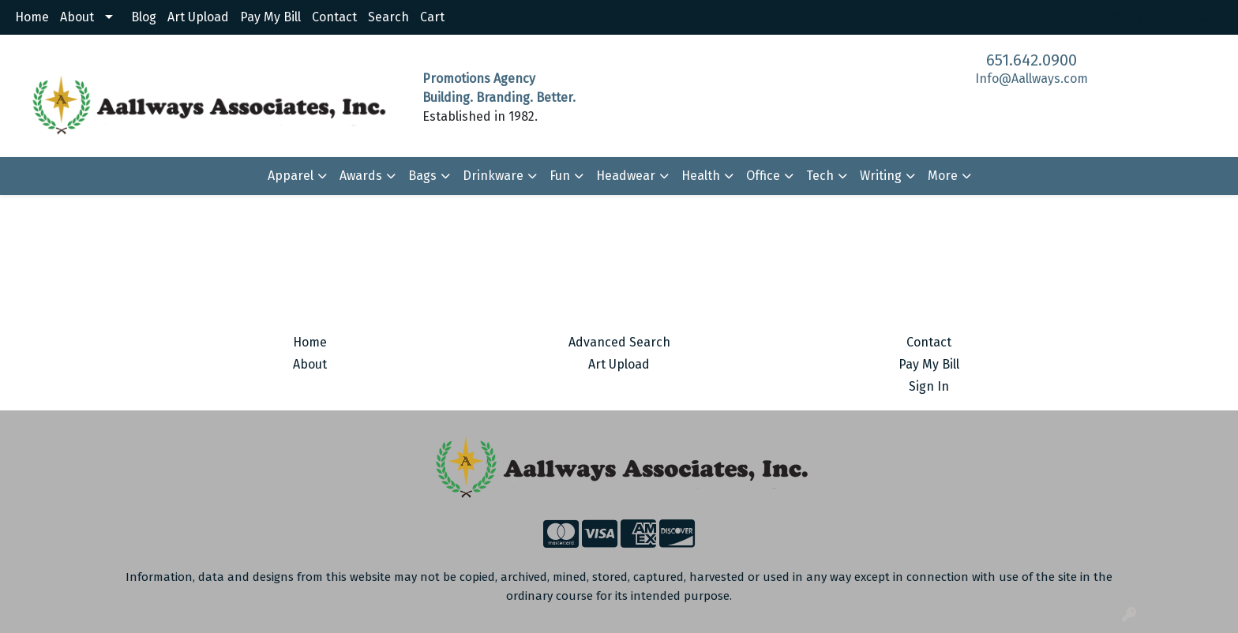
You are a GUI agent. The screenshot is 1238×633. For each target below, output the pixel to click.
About (77, 16)
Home (32, 16)
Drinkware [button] (493, 175)
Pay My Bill (270, 16)
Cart (432, 16)
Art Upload (198, 16)
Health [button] (700, 175)
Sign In (929, 386)
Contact (334, 16)
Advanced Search (619, 342)
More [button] (943, 175)
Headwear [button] (625, 175)
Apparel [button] (290, 175)
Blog (143, 16)
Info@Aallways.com (1031, 78)
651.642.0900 (1031, 60)
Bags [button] (422, 175)
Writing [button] (881, 175)
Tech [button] (820, 175)
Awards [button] (361, 175)
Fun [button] (560, 175)
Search (388, 16)
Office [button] (763, 175)
